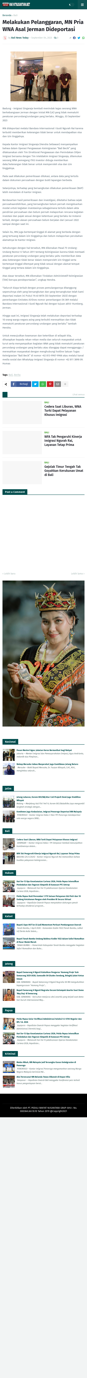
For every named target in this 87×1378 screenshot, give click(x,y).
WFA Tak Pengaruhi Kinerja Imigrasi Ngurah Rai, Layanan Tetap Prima (63, 441)
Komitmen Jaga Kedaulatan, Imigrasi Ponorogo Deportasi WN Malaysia (49, 812)
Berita (17, 375)
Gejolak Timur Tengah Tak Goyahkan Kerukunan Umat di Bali (63, 471)
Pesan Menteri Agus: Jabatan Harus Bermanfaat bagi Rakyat (44, 750)
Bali (15, 15)
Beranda (6, 15)
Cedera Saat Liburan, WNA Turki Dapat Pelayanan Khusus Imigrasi (62, 411)
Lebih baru (9, 573)
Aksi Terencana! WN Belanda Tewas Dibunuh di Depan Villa (43, 1077)
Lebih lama (77, 573)
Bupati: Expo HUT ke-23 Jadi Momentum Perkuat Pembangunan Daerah (49, 925)
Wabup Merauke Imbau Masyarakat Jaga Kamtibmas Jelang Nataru (47, 764)
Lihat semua (79, 394)
